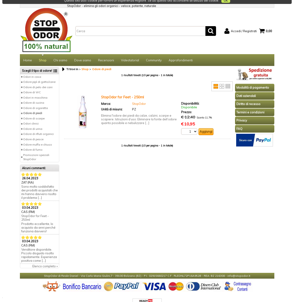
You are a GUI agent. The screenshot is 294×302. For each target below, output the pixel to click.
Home (27, 54)
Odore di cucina (33, 96)
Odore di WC (32, 85)
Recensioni (106, 54)
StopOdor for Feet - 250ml (35, 211)
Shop (42, 54)
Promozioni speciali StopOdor (36, 151)
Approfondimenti (181, 54)
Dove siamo (82, 54)
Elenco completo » (45, 260)
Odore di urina (32, 122)
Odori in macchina (35, 91)
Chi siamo (60, 54)
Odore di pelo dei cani (38, 80)
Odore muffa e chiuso (37, 138)
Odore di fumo (33, 143)
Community (154, 54)
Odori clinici (31, 117)
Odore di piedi (32, 106)
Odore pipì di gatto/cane (39, 75)
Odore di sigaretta (35, 101)
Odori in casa (32, 70)
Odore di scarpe (34, 112)
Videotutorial (130, 54)
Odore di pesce (33, 132)
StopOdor (139, 97)
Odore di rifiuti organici (38, 127)
